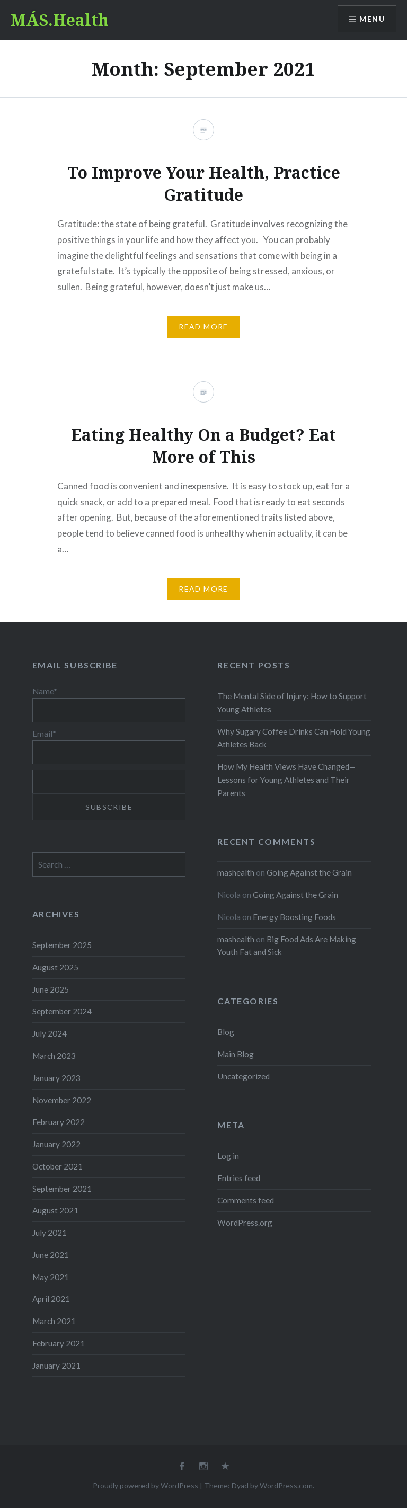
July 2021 (49, 1232)
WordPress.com (286, 1485)
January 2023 (56, 1078)
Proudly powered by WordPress (145, 1485)
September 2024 (62, 1011)
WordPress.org (244, 1222)
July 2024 (49, 1033)
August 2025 (55, 967)
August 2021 (55, 1210)
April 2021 (51, 1299)
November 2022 (61, 1100)
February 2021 (58, 1343)
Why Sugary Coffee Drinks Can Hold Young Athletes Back (293, 738)
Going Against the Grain (309, 872)
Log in (228, 1156)
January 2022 (56, 1144)
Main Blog (235, 1054)
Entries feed (238, 1178)
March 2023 (54, 1055)
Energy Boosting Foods (294, 917)
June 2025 (50, 989)
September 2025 (62, 945)
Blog (225, 1032)
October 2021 (57, 1166)
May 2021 (50, 1277)
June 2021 (50, 1255)
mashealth (235, 872)
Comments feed (245, 1200)
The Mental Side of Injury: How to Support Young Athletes (292, 702)
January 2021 (56, 1365)
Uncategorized (243, 1076)
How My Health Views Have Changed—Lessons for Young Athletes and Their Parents (286, 780)
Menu (372, 18)
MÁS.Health (60, 20)
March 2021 (54, 1321)
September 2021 (62, 1188)
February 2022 (58, 1122)
